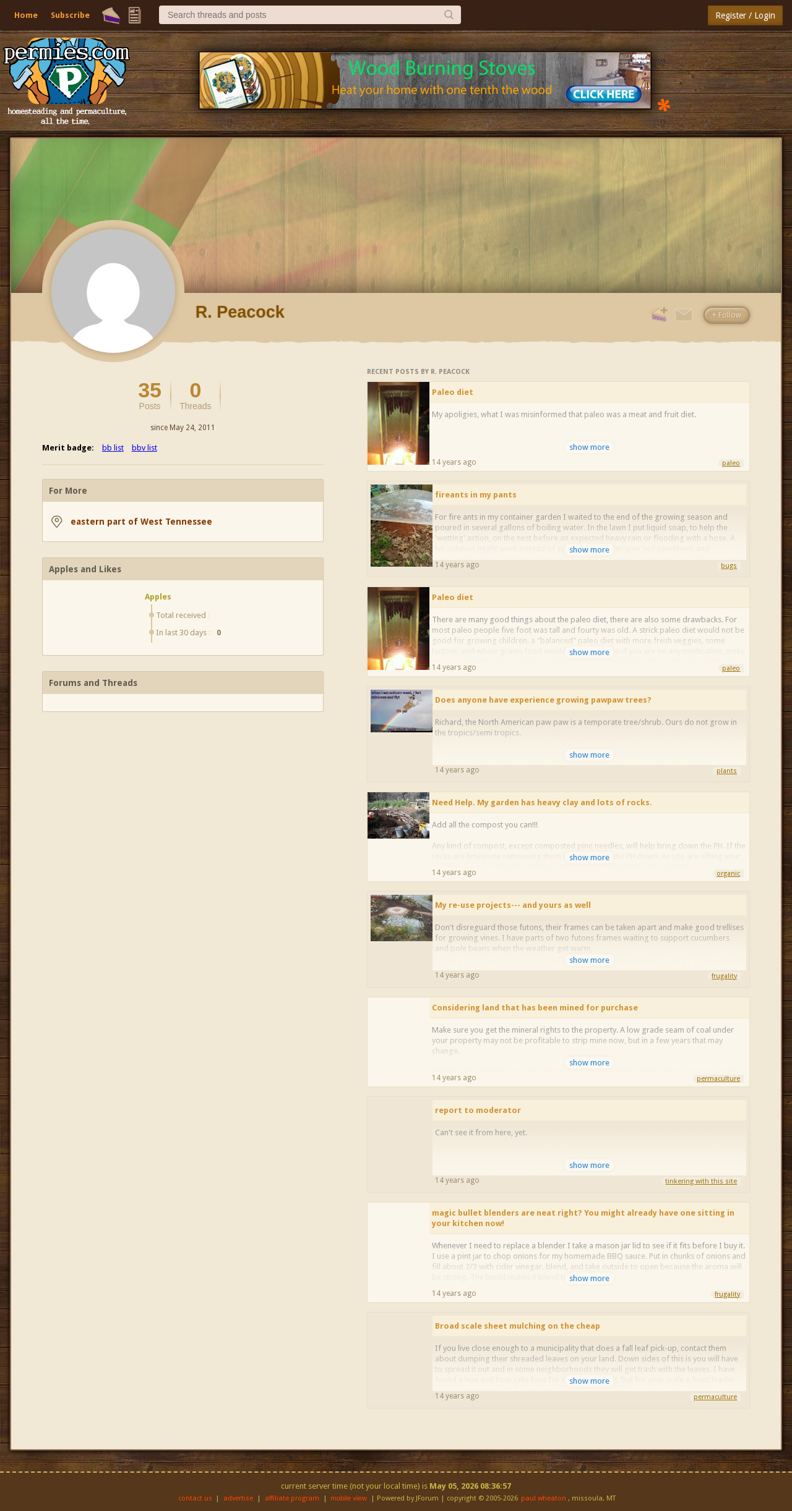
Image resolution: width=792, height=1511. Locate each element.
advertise (238, 1498)
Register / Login (745, 15)
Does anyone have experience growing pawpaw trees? (543, 700)
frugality (724, 976)
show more (589, 447)
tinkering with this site (701, 1181)
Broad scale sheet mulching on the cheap (517, 1326)
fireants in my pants (476, 494)
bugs (729, 566)
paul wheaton (543, 1498)
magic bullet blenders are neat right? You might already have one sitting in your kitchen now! (583, 1218)
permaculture (718, 1079)
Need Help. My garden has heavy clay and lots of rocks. (542, 802)
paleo (731, 463)
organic (728, 874)
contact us (195, 1498)
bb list (113, 447)
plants (727, 771)
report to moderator (478, 1110)
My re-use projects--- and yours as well (513, 905)
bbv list (144, 447)
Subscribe (70, 15)
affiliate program (292, 1498)
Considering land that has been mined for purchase (535, 1007)
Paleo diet (452, 392)
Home (26, 15)
